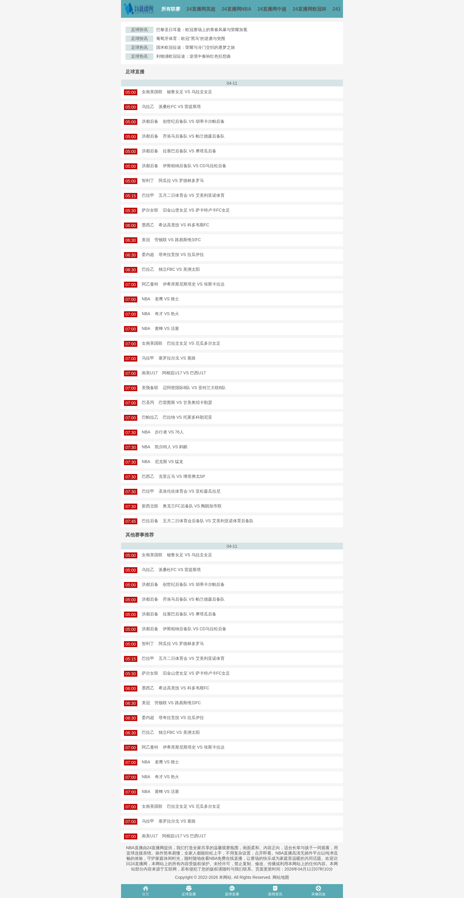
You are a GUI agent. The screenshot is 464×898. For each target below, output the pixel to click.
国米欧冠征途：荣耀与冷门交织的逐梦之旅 (195, 47)
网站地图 (281, 877)
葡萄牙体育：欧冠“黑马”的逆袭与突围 (190, 38)
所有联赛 (170, 9)
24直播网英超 (200, 9)
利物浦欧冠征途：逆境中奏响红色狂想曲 (193, 56)
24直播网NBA (236, 9)
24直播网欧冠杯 (309, 9)
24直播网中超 (271, 9)
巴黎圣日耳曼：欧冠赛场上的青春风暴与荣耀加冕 (201, 29)
